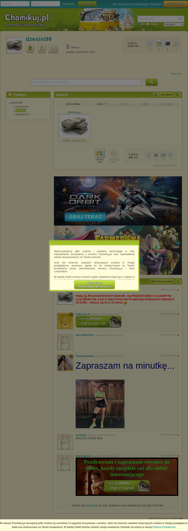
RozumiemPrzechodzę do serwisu (94, 284)
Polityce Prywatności (164, 527)
